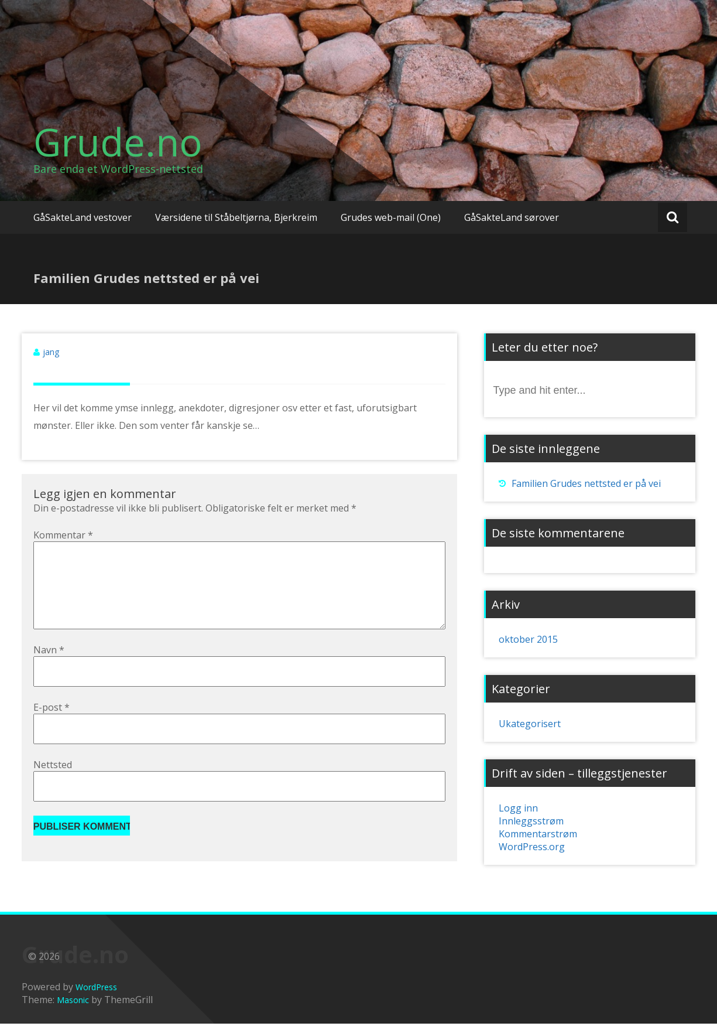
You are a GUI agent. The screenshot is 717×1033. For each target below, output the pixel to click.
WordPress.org (532, 846)
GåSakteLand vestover (82, 217)
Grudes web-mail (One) (391, 217)
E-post (51, 726)
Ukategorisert (530, 723)
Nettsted (52, 783)
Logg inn (518, 808)
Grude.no (118, 142)
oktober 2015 (528, 639)
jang (51, 351)
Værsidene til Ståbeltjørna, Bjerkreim (236, 217)
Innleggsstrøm (531, 820)
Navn (48, 668)
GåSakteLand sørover (511, 217)
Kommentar (63, 535)
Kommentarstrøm (538, 833)
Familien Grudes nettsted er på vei (586, 483)
